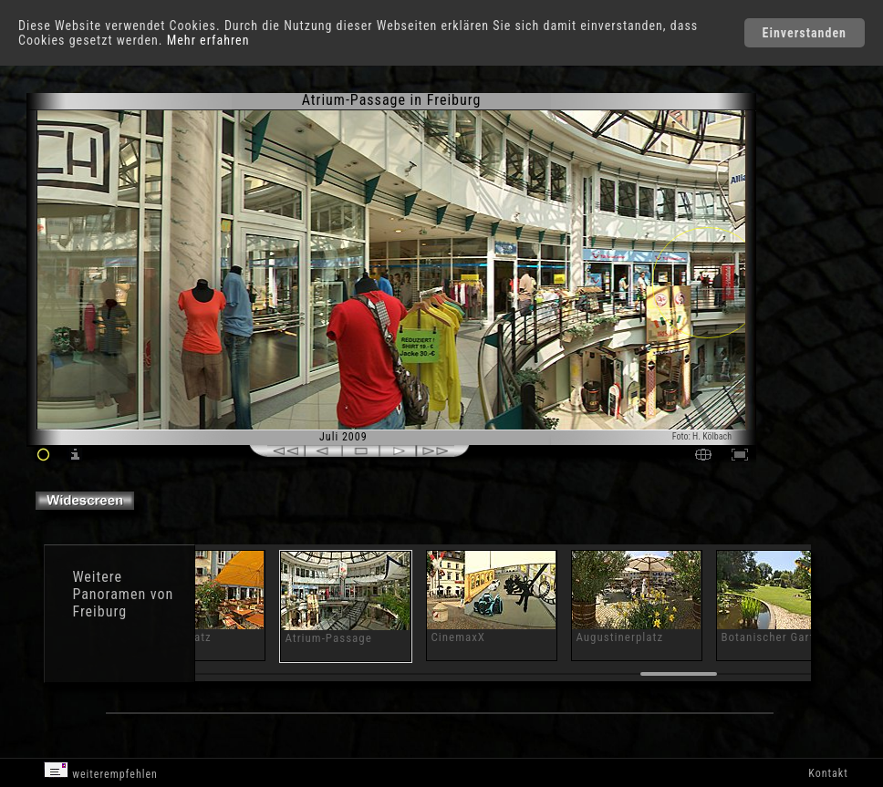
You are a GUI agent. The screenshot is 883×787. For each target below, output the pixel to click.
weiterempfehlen (101, 771)
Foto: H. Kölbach (702, 436)
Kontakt (827, 773)
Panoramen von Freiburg (122, 602)
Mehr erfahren (208, 40)
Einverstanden (805, 33)
